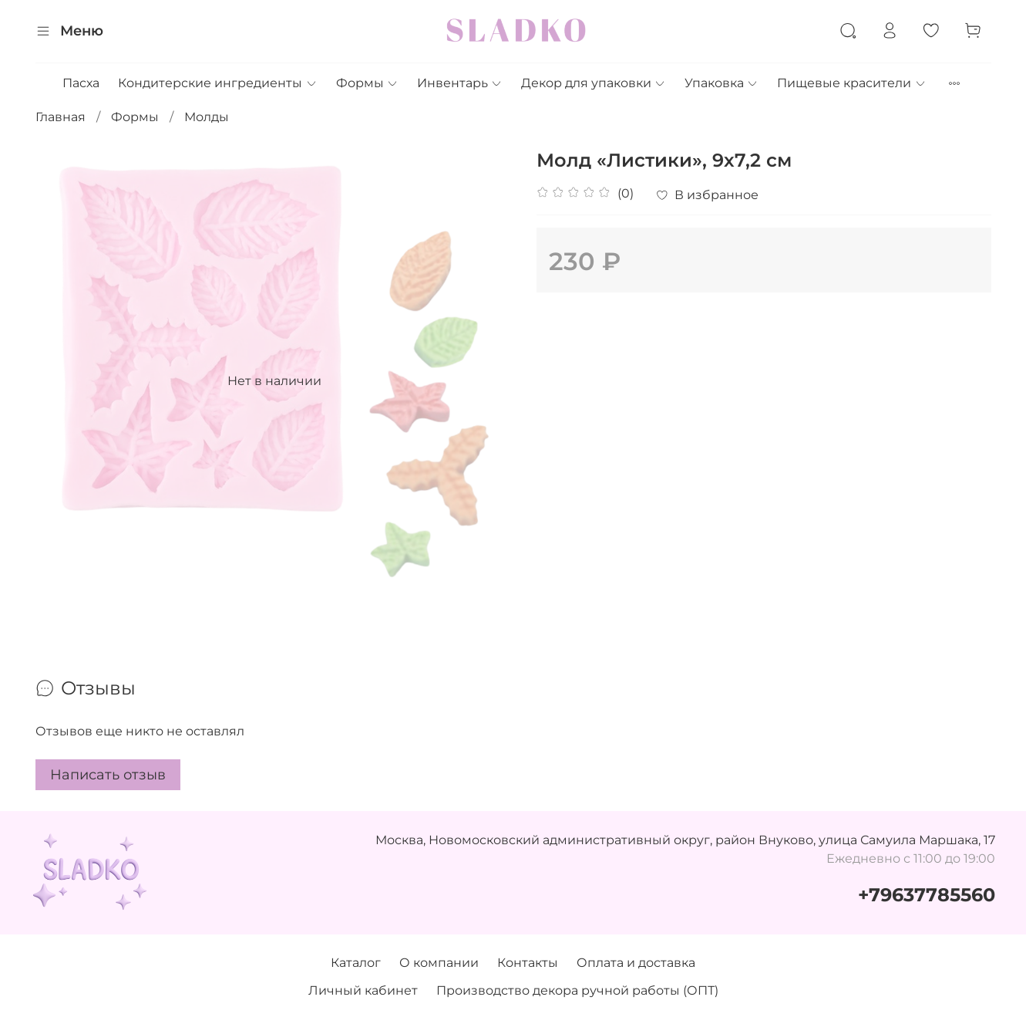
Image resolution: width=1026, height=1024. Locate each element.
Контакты (527, 962)
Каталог (356, 962)
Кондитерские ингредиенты (217, 83)
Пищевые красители (851, 83)
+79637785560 (926, 895)
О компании (439, 962)
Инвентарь (460, 83)
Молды (206, 117)
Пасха (80, 83)
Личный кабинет (363, 990)
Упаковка (722, 83)
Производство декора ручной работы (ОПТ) (577, 990)
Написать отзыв (108, 774)
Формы (367, 83)
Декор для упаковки (593, 83)
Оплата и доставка (636, 962)
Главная (60, 117)
